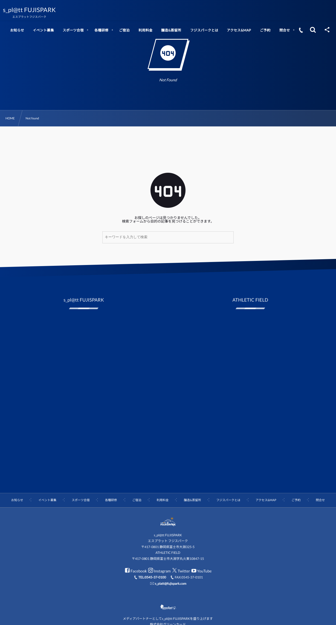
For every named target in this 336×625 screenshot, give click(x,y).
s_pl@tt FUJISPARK (33, 10)
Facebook (135, 571)
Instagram (158, 571)
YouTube (200, 571)
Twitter (180, 571)
